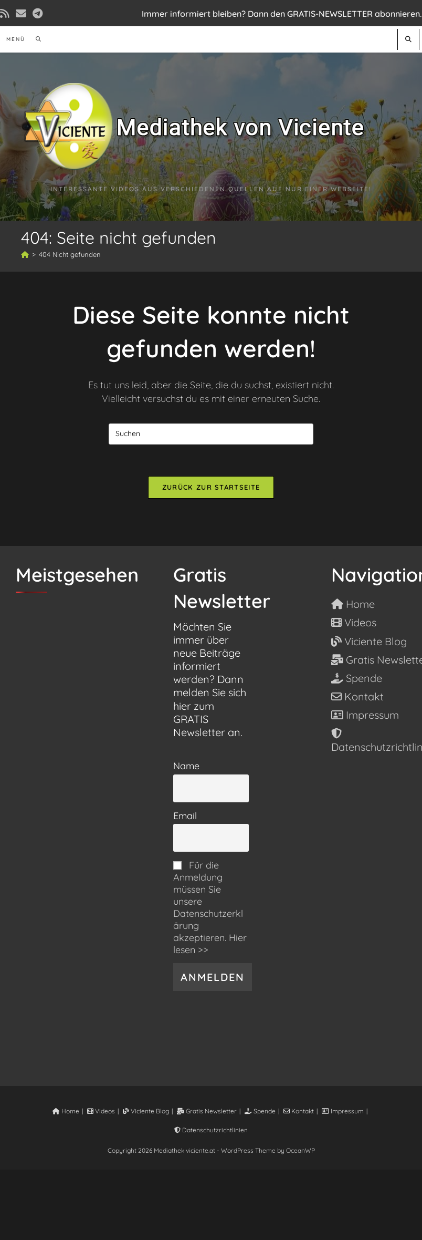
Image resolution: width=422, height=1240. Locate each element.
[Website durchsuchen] (408, 39)
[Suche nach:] (35, 39)
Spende (260, 1111)
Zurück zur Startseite (211, 487)
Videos (101, 1111)
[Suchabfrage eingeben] (211, 434)
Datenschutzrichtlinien (211, 1130)
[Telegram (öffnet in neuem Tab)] (37, 13)
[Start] (25, 254)
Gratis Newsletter (207, 1111)
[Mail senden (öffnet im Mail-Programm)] (21, 13)
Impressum (343, 1111)
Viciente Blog (146, 1111)
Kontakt (298, 1111)
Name (186, 766)
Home (65, 1111)
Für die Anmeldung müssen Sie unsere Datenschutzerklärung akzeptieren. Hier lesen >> (210, 907)
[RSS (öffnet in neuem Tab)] (6, 13)
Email (185, 816)
